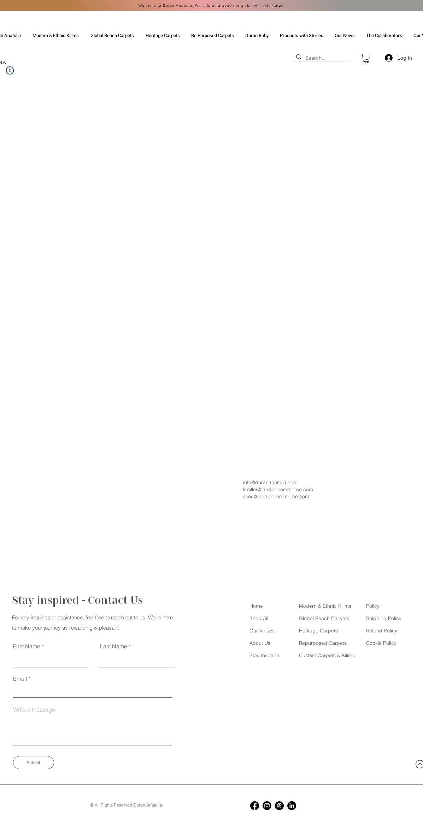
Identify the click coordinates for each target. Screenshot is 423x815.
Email (20, 679)
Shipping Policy (383, 618)
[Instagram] (267, 805)
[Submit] (33, 762)
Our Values (262, 630)
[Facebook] (254, 805)
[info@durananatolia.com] (288, 482)
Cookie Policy (381, 643)
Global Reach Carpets (324, 618)
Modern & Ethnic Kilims (325, 606)
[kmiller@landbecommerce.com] (288, 489)
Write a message (34, 709)
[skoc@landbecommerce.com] (288, 496)
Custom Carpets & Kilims (327, 655)
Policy (373, 606)
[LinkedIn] (291, 805)
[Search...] (320, 58)
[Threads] (279, 805)
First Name (26, 646)
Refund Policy (381, 630)
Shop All (258, 618)
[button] (366, 58)
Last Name (113, 646)
